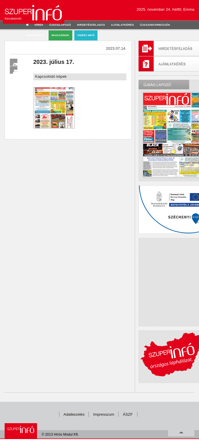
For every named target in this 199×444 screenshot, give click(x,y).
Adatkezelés (74, 414)
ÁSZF (128, 414)
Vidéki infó (86, 35)
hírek (38, 24)
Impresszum (103, 414)
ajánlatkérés (122, 24)
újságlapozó (60, 24)
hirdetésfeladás (91, 24)
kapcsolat (35, 35)
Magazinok (60, 35)
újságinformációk (155, 24)
